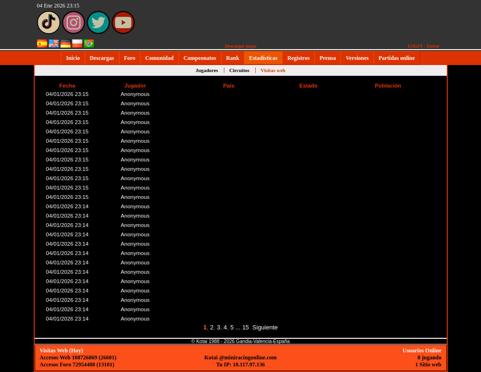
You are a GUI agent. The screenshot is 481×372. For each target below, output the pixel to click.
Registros (298, 58)
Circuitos (239, 70)
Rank (232, 58)
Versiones (357, 58)
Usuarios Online (421, 350)
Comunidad (159, 58)
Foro (129, 58)
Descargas (102, 58)
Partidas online (396, 58)
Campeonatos (200, 58)
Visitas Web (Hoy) (61, 350)
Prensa (327, 58)
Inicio (73, 58)
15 (245, 327)
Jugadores (207, 70)
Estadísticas (263, 58)
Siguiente (265, 327)
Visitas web (272, 70)
